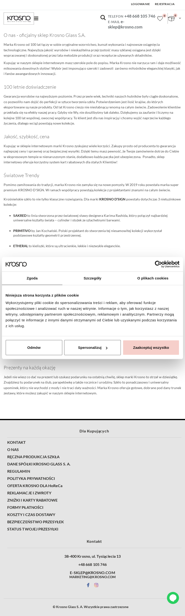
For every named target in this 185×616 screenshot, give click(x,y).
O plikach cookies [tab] (152, 278)
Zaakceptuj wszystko (151, 347)
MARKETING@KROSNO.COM (92, 577)
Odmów (33, 347)
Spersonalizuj (92, 347)
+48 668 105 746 (139, 16)
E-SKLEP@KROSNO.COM (92, 572)
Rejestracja (165, 4)
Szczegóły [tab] (92, 278)
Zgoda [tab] (32, 278)
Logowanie (140, 4)
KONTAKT (16, 442)
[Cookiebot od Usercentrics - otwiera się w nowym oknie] (158, 264)
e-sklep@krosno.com (125, 24)
